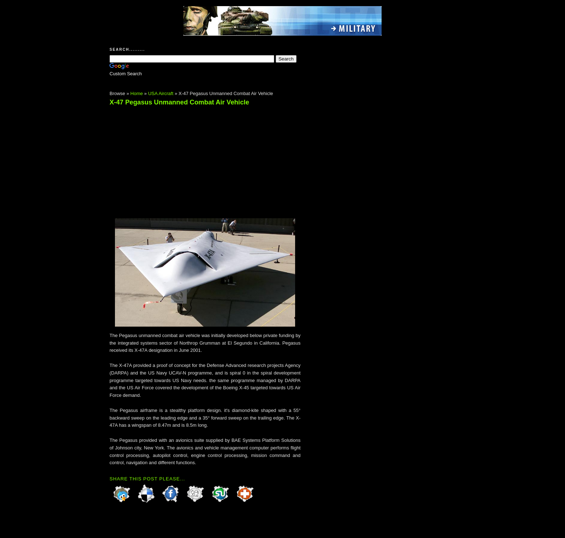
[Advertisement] (170, 158)
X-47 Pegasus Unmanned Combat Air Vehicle (179, 102)
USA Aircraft (160, 93)
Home (136, 93)
